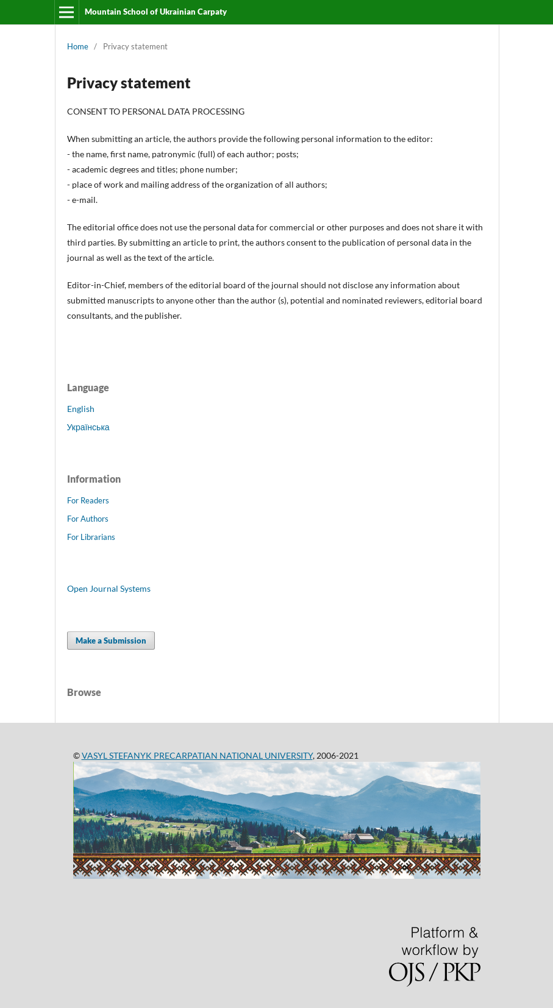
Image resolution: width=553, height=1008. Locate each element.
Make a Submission (111, 640)
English (81, 408)
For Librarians (91, 537)
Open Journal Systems (109, 588)
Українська (88, 427)
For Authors (88, 519)
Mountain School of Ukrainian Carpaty (156, 11)
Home (77, 46)
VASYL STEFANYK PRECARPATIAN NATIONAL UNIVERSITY (197, 755)
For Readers (88, 500)
